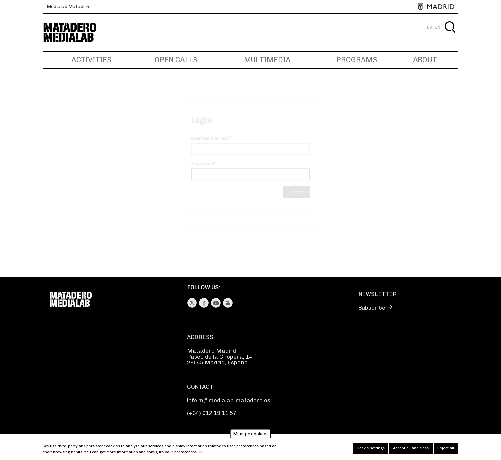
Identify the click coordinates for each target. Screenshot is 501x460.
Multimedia (267, 59)
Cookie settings (371, 450)
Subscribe (371, 307)
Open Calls (176, 59)
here (202, 454)
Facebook (204, 303)
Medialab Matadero (69, 6)
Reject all (445, 450)
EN (437, 27)
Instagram (228, 303)
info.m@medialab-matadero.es (228, 400)
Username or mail (210, 144)
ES (429, 27)
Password (202, 169)
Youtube (216, 303)
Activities (91, 59)
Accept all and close (411, 450)
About (425, 59)
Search (450, 34)
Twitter (192, 303)
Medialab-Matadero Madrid (75, 32)
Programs (356, 59)
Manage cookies (250, 435)
